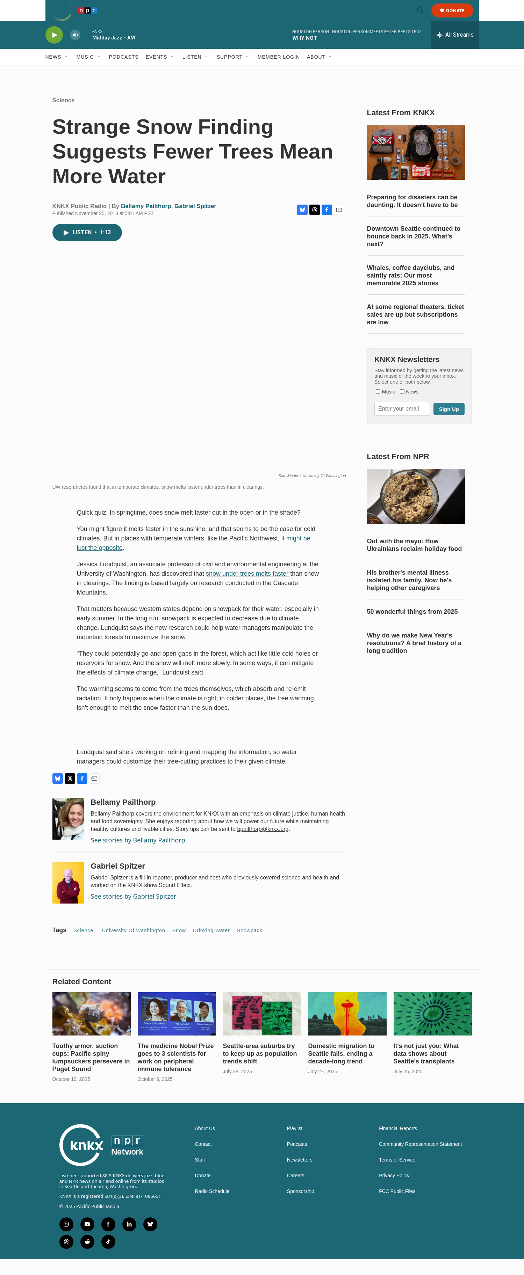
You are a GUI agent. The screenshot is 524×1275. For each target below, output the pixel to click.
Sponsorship (300, 1207)
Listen (192, 72)
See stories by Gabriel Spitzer (134, 912)
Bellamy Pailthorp (146, 222)
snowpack (250, 946)
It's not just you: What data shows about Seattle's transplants (426, 1069)
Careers (295, 1191)
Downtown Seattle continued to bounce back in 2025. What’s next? (414, 252)
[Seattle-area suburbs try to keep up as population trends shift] (262, 1030)
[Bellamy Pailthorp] (68, 834)
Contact (203, 1160)
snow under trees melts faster (248, 589)
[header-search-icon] (423, 18)
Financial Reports (398, 1144)
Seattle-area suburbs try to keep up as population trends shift (260, 1069)
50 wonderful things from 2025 (412, 627)
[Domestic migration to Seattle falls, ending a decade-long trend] (347, 1030)
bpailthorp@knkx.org (262, 845)
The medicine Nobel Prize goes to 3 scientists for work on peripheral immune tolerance (176, 1073)
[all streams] (455, 51)
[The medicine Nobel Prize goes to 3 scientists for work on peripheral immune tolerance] (177, 1030)
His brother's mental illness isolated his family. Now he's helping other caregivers (409, 596)
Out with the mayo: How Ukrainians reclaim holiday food (414, 560)
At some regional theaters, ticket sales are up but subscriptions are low (415, 330)
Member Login (279, 72)
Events (156, 72)
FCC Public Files (397, 1207)
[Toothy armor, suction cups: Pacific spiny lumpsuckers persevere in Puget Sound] (91, 1030)
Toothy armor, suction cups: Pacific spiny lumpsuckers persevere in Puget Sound (91, 1073)
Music (85, 72)
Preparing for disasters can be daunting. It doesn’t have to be (412, 216)
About (316, 72)
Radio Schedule (212, 1207)
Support (230, 72)
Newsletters (300, 1175)
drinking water (211, 946)
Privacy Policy (394, 1191)
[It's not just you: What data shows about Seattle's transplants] (433, 1030)
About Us (205, 1144)
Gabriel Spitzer (195, 222)
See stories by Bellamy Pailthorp (138, 856)
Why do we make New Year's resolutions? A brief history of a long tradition (414, 659)
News (53, 72)
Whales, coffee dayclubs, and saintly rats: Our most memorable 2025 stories (411, 291)
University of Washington (133, 946)
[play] (54, 51)
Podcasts (124, 72)
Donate (460, 18)
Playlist (294, 1144)
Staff (200, 1175)
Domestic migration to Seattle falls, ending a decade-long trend (341, 1069)
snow (179, 946)
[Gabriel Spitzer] (68, 898)
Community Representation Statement (420, 1160)
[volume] (75, 51)
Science (63, 116)
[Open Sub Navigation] (67, 72)
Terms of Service (397, 1175)
